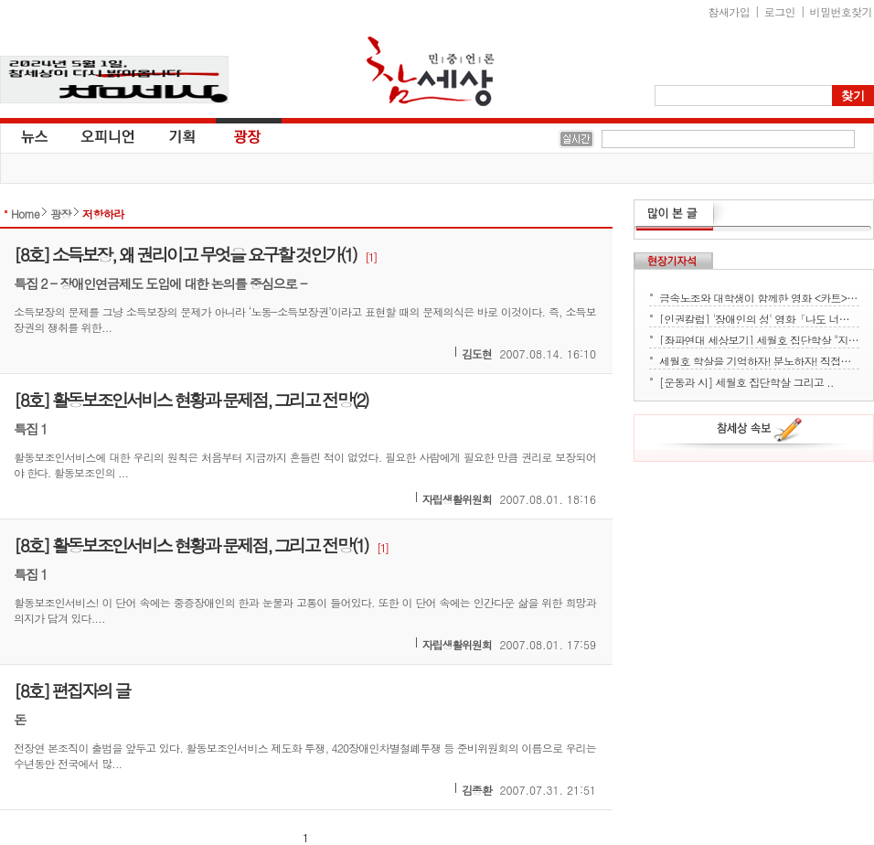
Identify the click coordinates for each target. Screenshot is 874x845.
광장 (234, 135)
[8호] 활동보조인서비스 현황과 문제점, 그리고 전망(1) (191, 544)
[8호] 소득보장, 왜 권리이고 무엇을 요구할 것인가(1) (185, 253)
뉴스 (33, 135)
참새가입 (730, 11)
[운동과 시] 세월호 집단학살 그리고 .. (746, 380)
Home (25, 213)
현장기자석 (673, 260)
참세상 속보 (759, 432)
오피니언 (108, 135)
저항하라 (103, 213)
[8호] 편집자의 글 (72, 690)
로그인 (779, 11)
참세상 (431, 71)
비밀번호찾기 (841, 11)
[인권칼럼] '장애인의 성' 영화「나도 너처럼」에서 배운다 (759, 317)
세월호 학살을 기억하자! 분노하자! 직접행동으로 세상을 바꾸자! (759, 359)
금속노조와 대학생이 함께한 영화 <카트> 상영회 (759, 296)
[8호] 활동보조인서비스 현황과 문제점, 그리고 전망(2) (191, 399)
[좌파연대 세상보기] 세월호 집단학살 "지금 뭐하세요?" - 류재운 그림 (759, 338)
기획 (183, 135)
